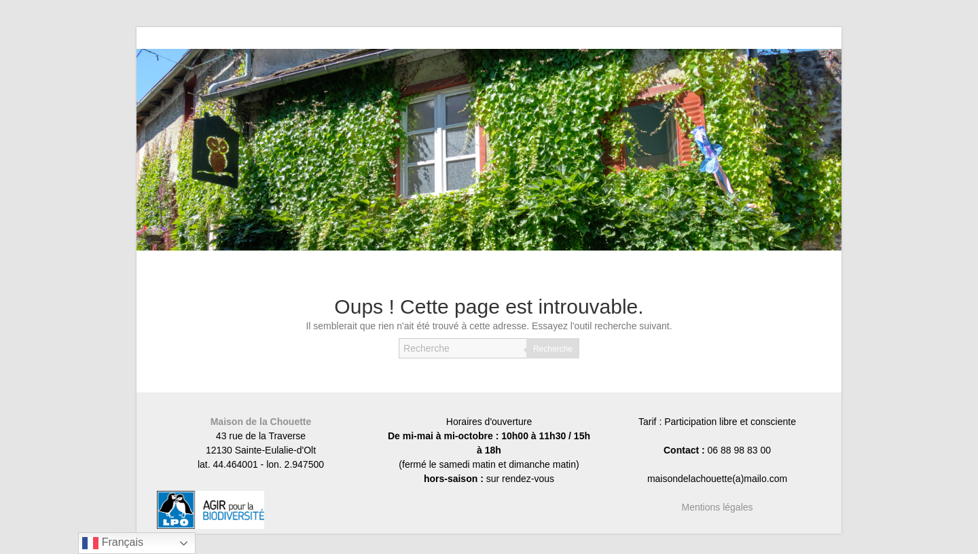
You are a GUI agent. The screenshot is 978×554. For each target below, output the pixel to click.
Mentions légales (717, 507)
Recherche (553, 349)
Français (112, 543)
